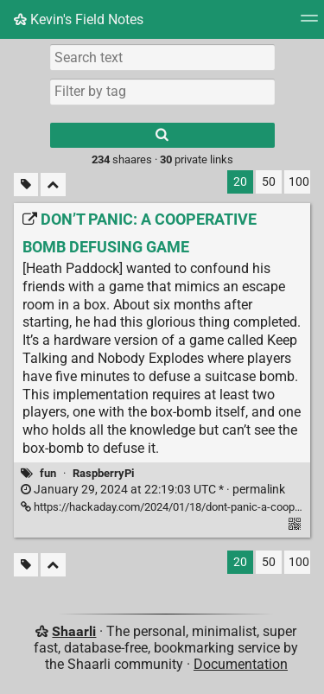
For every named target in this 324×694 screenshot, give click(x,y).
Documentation (241, 664)
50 (269, 182)
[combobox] (162, 92)
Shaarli (74, 631)
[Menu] (309, 23)
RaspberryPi (103, 473)
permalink (153, 489)
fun (48, 473)
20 (240, 182)
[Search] (162, 135)
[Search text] (162, 57)
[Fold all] (53, 184)
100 (299, 182)
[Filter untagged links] (26, 184)
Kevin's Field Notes (78, 19)
